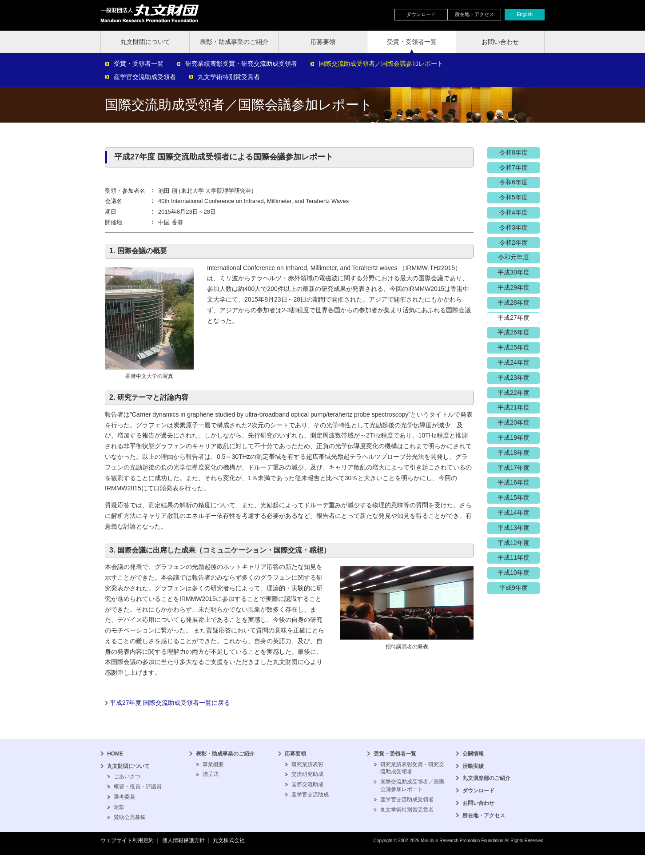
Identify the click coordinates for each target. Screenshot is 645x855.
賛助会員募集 (130, 817)
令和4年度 (513, 212)
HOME (115, 754)
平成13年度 (514, 527)
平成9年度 (513, 587)
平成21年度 (514, 407)
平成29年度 (514, 287)
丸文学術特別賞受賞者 (229, 76)
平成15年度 (514, 497)
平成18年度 (514, 452)
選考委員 (124, 797)
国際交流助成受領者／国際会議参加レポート (381, 63)
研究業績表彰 (307, 764)
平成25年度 (514, 347)
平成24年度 (514, 362)
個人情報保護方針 (183, 840)
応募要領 (323, 41)
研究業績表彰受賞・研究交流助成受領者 (241, 63)
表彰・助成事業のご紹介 (234, 41)
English (525, 14)
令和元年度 (513, 257)
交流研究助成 (307, 774)
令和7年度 (513, 167)
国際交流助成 (307, 784)
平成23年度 (514, 377)
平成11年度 (514, 557)
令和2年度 (513, 242)
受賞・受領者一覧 (412, 41)
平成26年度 (514, 332)
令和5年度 (513, 197)
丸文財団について (145, 41)
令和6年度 (513, 182)
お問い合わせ (500, 41)
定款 (119, 807)
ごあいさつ (127, 776)
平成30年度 (514, 272)
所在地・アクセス (474, 14)
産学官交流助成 (310, 794)
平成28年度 (514, 302)
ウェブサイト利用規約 (127, 840)
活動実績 (473, 766)
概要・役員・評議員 (138, 786)
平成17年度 (514, 467)
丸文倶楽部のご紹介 (486, 778)
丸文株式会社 (229, 840)
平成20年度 (514, 422)
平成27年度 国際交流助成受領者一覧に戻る (170, 702)
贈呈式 (211, 774)
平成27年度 (514, 317)
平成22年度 (514, 392)
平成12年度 (514, 542)
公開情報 (473, 754)
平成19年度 (514, 437)
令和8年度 (513, 152)
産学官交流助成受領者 (145, 76)
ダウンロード (421, 14)
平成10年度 (514, 572)
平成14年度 (514, 512)
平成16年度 (514, 482)
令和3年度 (513, 227)
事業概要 (213, 764)
